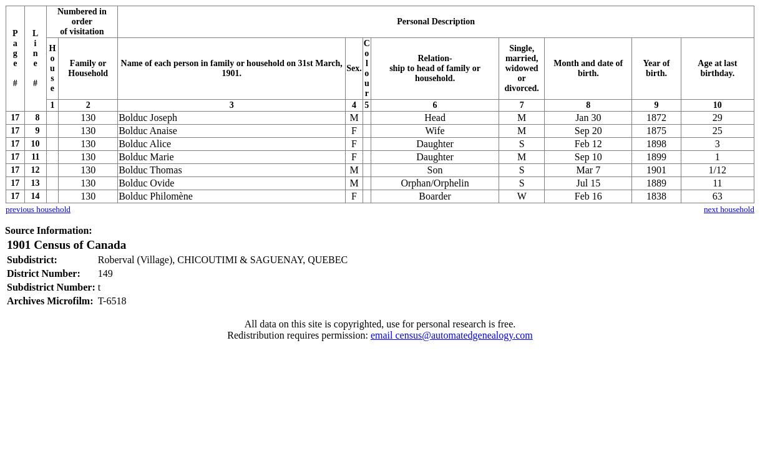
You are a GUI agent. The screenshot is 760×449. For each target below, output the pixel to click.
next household (729, 209)
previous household (38, 209)
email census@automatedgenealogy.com (452, 335)
